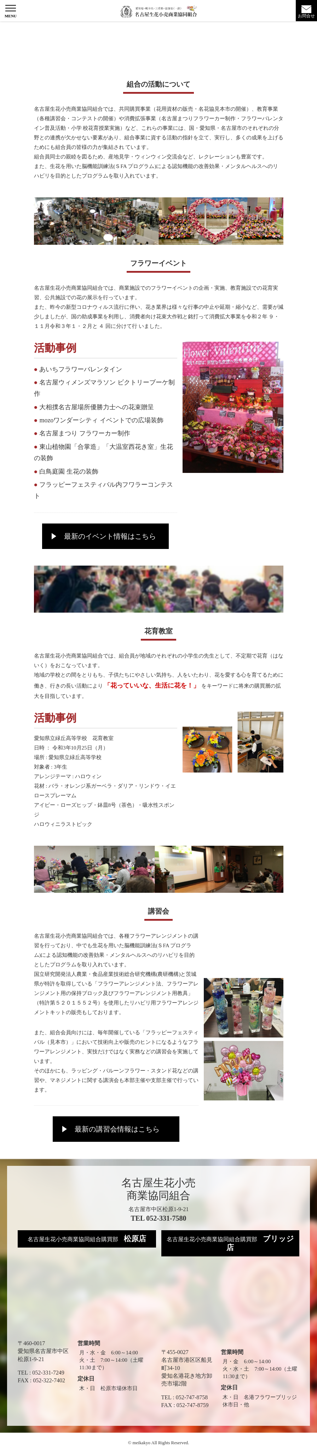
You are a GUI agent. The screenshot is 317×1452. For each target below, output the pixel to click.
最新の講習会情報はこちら (117, 1129)
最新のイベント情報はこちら (110, 536)
